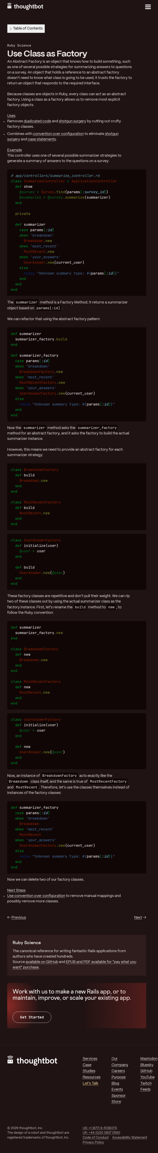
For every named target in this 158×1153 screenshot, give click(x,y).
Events (117, 1089)
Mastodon (148, 1059)
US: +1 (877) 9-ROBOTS (100, 1128)
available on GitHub (42, 962)
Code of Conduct (96, 1137)
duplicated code (37, 121)
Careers (118, 1071)
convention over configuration (58, 134)
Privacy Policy (93, 1142)
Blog (115, 1083)
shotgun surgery (72, 121)
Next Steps (16, 890)
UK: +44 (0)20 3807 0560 (101, 1132)
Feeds (145, 1089)
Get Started (32, 1017)
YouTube (147, 1077)
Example (14, 150)
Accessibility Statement (129, 1137)
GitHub (146, 1071)
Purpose (119, 1077)
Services (90, 1059)
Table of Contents (26, 28)
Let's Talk (90, 1083)
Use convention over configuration (36, 896)
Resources (92, 1077)
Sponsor (119, 1096)
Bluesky (146, 1065)
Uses (11, 116)
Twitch (146, 1083)
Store (116, 1102)
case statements (42, 139)
